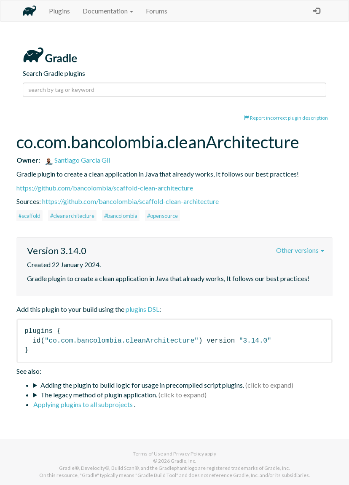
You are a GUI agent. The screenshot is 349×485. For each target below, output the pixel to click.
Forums (156, 11)
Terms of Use (148, 453)
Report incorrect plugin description (286, 118)
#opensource (162, 215)
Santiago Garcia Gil (77, 160)
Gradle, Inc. (183, 461)
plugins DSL (142, 309)
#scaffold (29, 215)
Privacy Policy (188, 453)
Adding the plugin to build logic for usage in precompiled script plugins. (142, 385)
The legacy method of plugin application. (98, 395)
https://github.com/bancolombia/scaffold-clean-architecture (104, 188)
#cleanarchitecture (72, 215)
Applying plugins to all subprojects (83, 404)
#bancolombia (120, 215)
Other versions (300, 250)
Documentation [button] (108, 11)
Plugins (59, 11)
